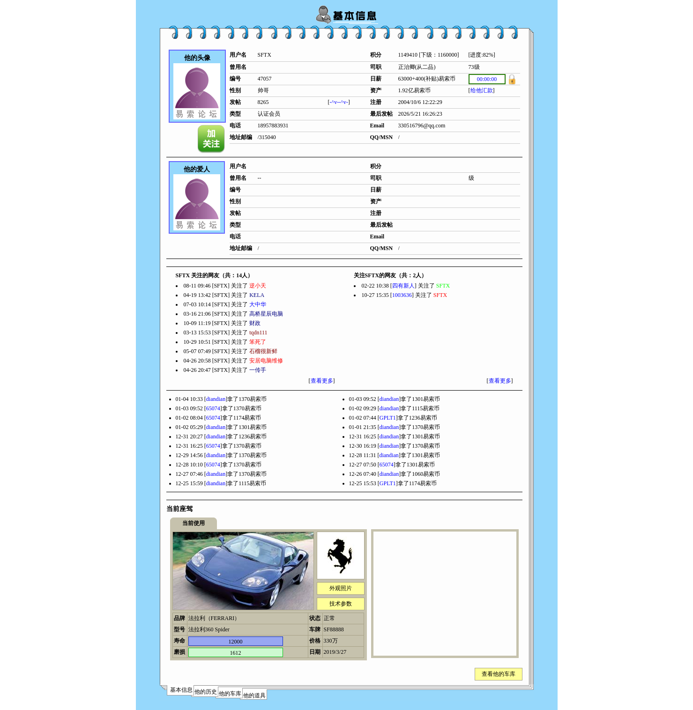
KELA (256, 295)
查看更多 (322, 380)
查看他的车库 (498, 674)
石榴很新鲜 (263, 351)
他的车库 (230, 693)
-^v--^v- (339, 102)
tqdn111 (258, 332)
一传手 (257, 370)
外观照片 (340, 588)
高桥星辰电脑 (266, 314)
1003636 (402, 295)
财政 (255, 323)
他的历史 (205, 691)
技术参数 (340, 603)
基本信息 (181, 690)
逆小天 (257, 285)
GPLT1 (388, 417)
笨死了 (257, 342)
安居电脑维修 (266, 360)
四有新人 (403, 285)
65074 (213, 408)
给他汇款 (481, 90)
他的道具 (254, 695)
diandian (215, 399)
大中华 (257, 304)
